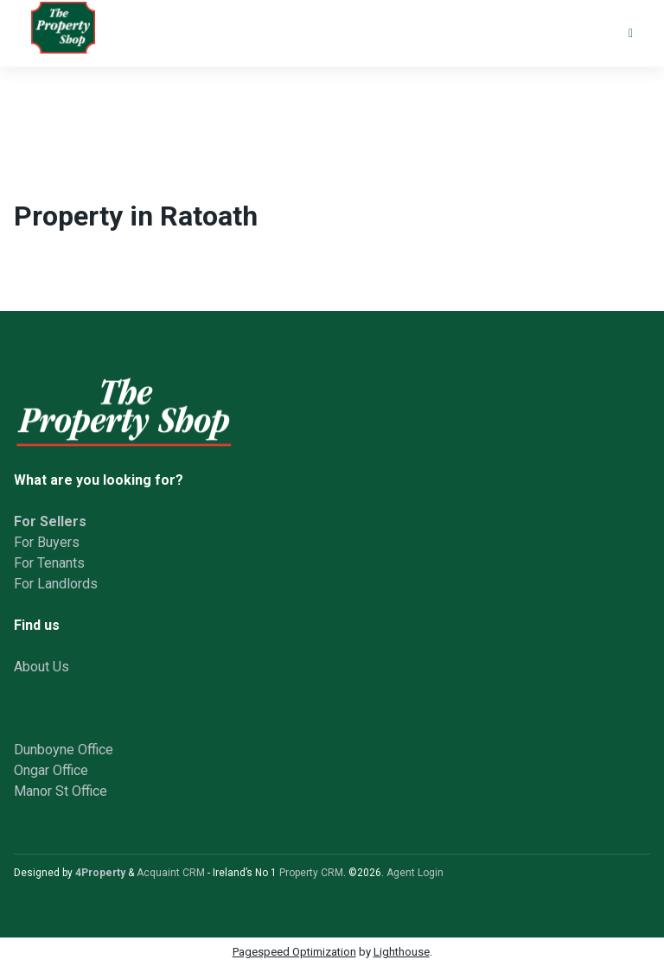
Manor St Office (60, 791)
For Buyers (47, 542)
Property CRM (311, 873)
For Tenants (49, 563)
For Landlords (56, 583)
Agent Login (415, 873)
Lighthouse (402, 951)
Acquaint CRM (171, 873)
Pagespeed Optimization (294, 951)
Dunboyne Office (63, 749)
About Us (41, 666)
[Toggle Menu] (630, 33)
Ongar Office (51, 770)
